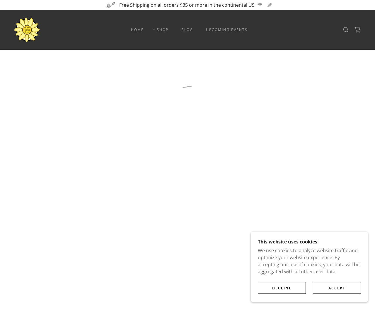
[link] (27, 29)
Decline (282, 292)
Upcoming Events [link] (227, 29)
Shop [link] (162, 29)
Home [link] (137, 29)
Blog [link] (187, 29)
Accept (336, 292)
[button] (357, 30)
